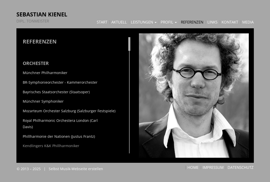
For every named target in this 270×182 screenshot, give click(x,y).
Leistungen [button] (144, 22)
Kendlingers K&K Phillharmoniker (51, 145)
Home (193, 168)
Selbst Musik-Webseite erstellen (76, 168)
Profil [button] (169, 22)
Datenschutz (241, 168)
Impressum (213, 168)
